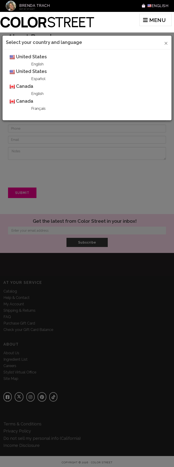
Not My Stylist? (27, 9)
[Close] (166, 42)
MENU (154, 20)
